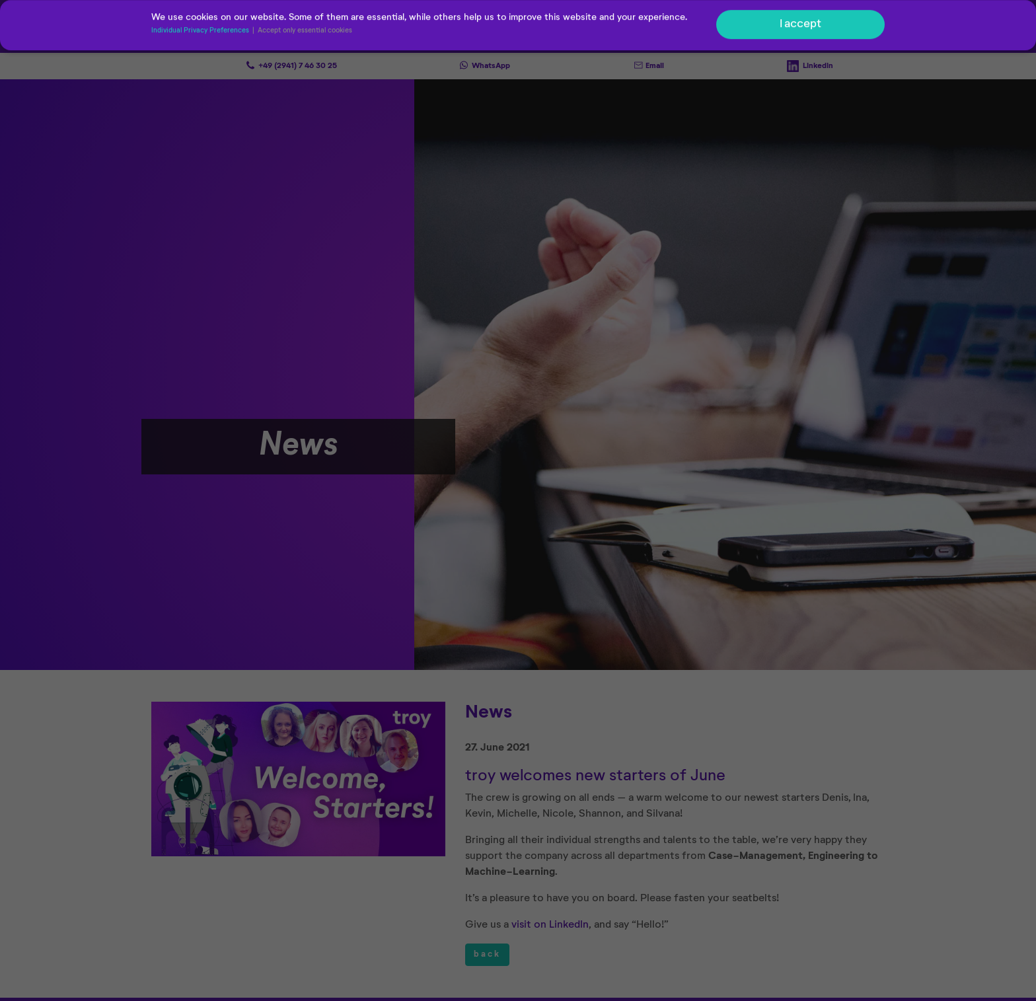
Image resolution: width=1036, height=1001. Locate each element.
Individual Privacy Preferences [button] (201, 31)
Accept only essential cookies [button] (305, 31)
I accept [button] (800, 25)
